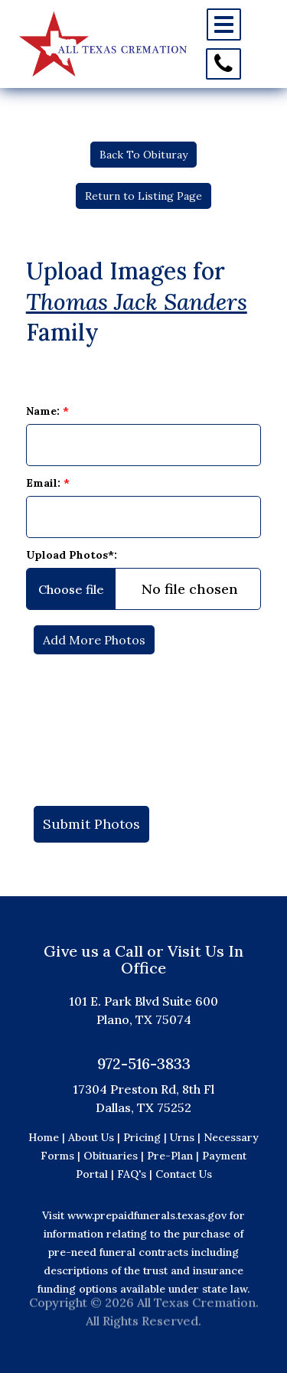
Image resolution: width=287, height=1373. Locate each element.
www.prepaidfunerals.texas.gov (147, 1215)
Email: (48, 483)
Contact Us (183, 1174)
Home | (46, 1137)
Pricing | (146, 1137)
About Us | (94, 1137)
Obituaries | (115, 1156)
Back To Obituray (143, 154)
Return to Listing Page (143, 196)
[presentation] (144, 722)
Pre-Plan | (174, 1156)
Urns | (187, 1137)
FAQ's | (136, 1174)
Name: (47, 411)
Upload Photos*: (71, 555)
